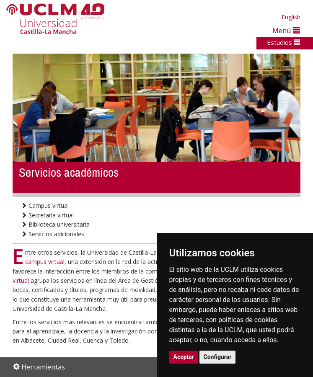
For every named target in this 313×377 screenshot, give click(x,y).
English (291, 17)
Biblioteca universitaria (55, 224)
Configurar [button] (218, 357)
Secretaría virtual (47, 215)
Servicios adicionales (52, 234)
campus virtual (45, 262)
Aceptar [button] (183, 357)
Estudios (283, 42)
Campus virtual (45, 205)
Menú (286, 30)
